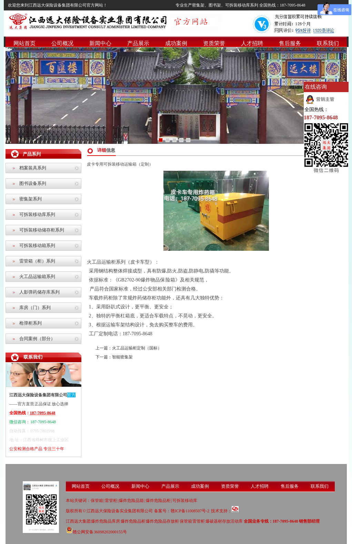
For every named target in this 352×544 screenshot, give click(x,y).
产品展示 (138, 43)
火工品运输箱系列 (37, 276)
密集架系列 (30, 198)
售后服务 (290, 43)
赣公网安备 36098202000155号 (96, 532)
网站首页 (24, 43)
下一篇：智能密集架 (114, 357)
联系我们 (328, 43)
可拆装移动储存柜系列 (41, 230)
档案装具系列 (32, 167)
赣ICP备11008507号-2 (190, 510)
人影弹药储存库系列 (39, 292)
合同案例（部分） (37, 338)
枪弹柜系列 (30, 323)
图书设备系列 (32, 183)
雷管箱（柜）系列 (37, 261)
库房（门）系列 (35, 307)
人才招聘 (252, 43)
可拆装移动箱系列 (37, 245)
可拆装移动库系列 (37, 214)
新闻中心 (100, 43)
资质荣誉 (214, 43)
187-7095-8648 (321, 117)
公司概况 (62, 43)
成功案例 (176, 43)
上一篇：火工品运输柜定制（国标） (128, 348)
